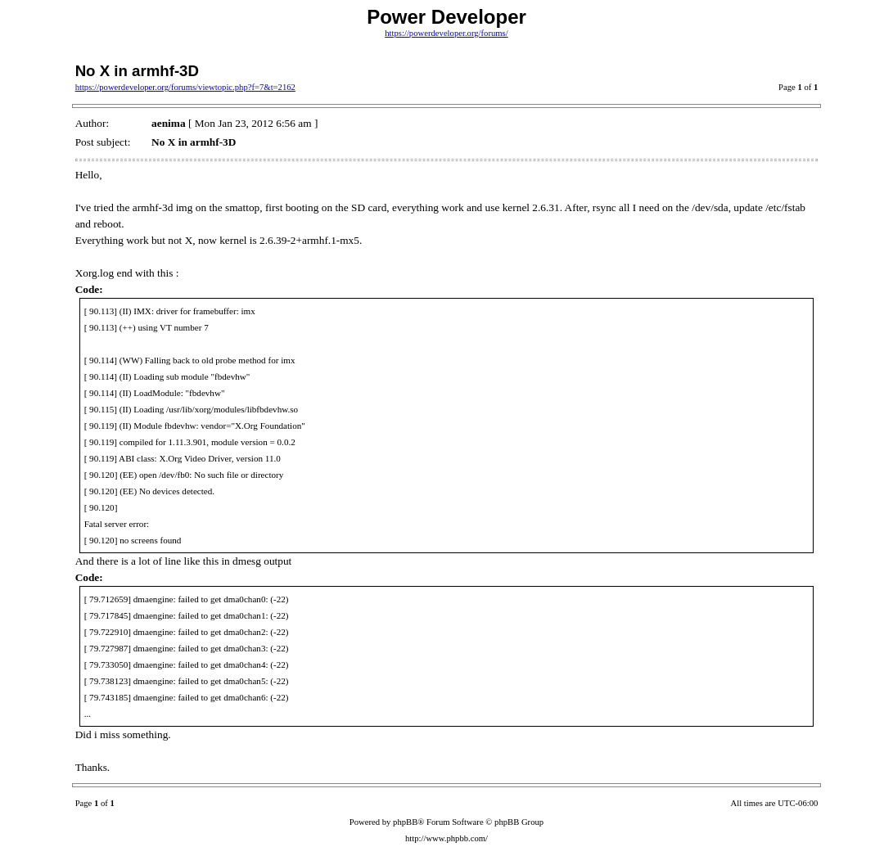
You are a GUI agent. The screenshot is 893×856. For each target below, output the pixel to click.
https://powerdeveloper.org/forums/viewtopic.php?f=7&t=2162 (185, 87)
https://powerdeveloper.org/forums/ (446, 33)
